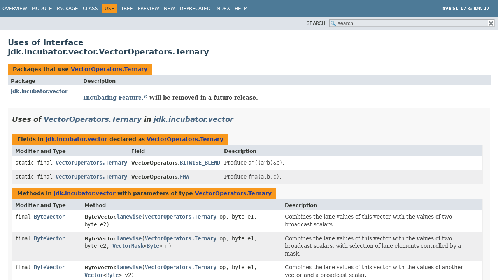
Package (67, 8)
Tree (127, 8)
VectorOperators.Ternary (109, 69)
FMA (184, 176)
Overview (14, 8)
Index (222, 8)
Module (42, 8)
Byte (153, 246)
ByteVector (49, 217)
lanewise (129, 217)
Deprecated (195, 8)
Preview (148, 8)
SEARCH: (317, 23)
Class (90, 8)
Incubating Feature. (113, 97)
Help (241, 8)
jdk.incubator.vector (39, 91)
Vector (93, 275)
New (169, 8)
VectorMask (128, 246)
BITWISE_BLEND (200, 162)
